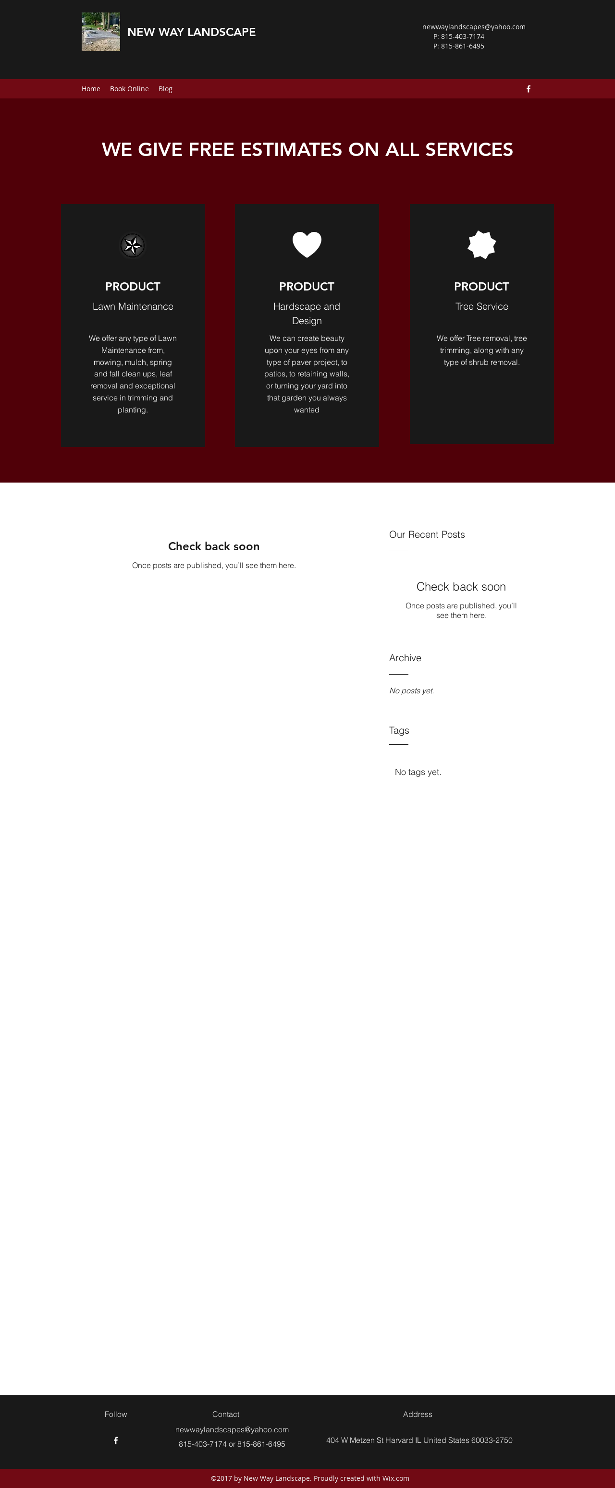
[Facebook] (528, 89)
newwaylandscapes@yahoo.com (474, 26)
